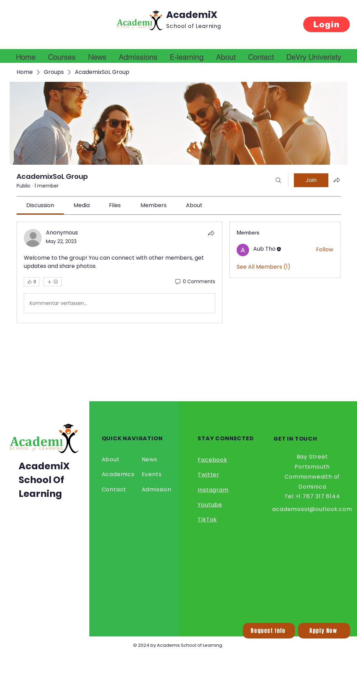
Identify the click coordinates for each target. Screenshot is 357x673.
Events (152, 474)
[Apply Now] (324, 630)
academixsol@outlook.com (312, 509)
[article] (120, 272)
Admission (156, 489)
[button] (269, 630)
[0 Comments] (194, 281)
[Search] (278, 180)
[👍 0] (31, 281)
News (149, 459)
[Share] (211, 233)
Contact (114, 489)
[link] (40, 205)
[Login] (326, 24)
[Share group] (337, 180)
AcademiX (191, 14)
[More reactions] (52, 281)
